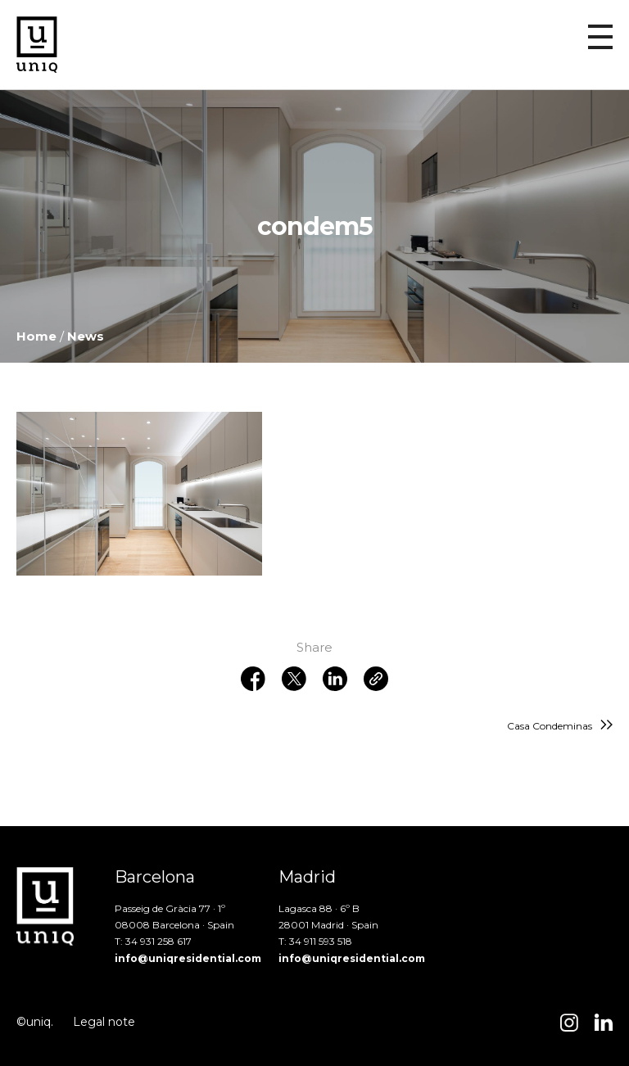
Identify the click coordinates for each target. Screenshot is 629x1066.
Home (36, 336)
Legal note (104, 1021)
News (85, 336)
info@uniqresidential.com (188, 958)
